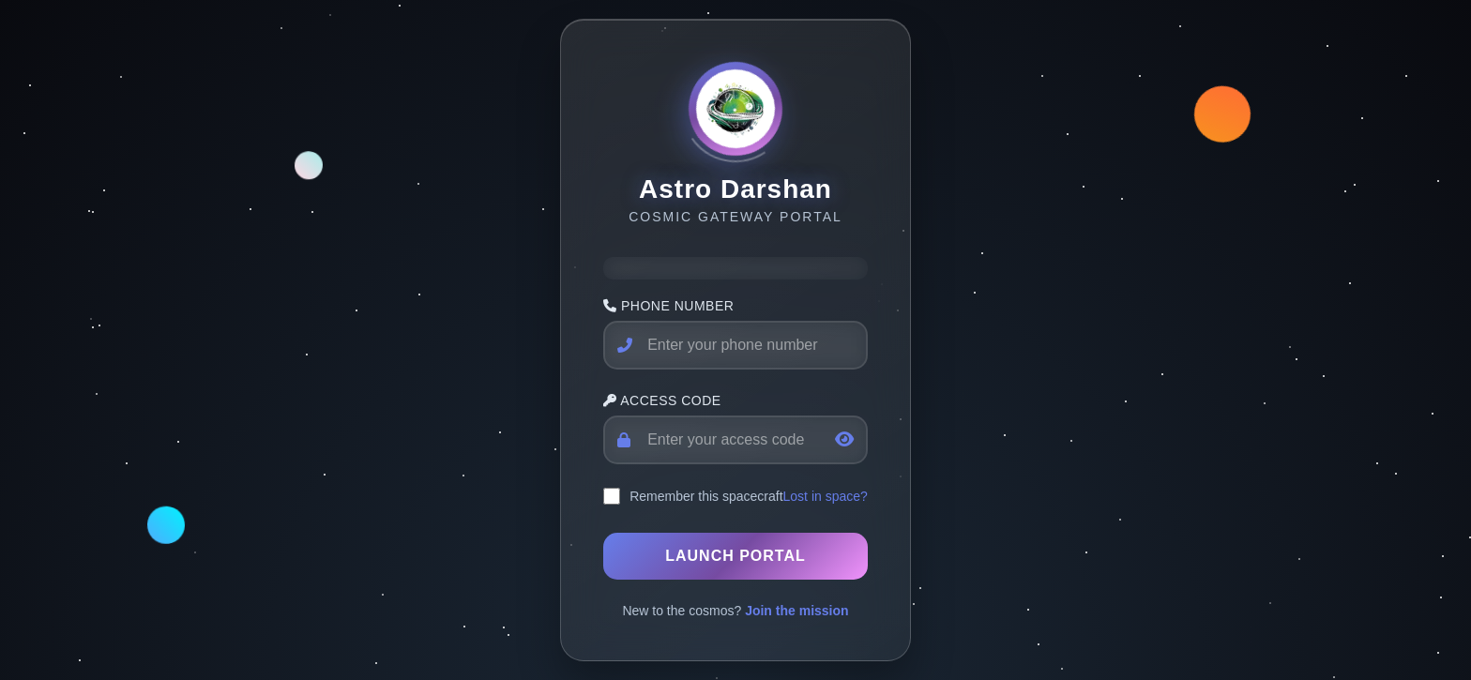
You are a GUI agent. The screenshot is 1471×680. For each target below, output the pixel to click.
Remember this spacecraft (705, 496)
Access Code (662, 400)
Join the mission (796, 610)
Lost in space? (825, 496)
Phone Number (668, 305)
